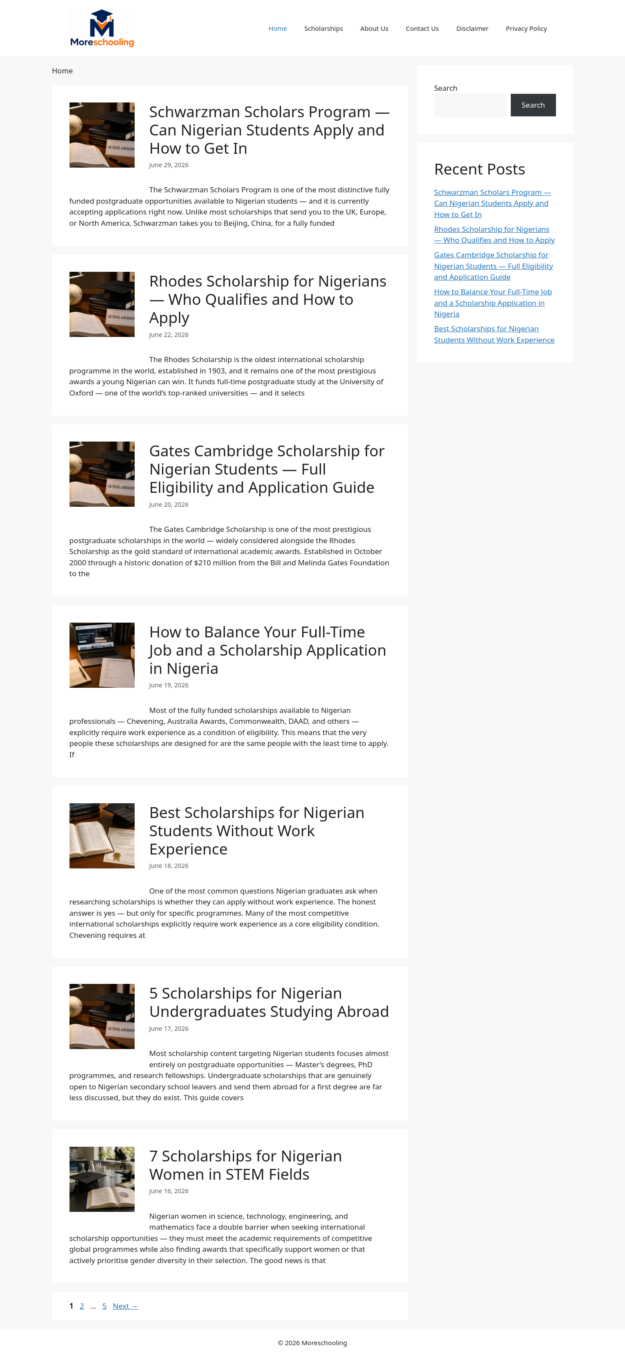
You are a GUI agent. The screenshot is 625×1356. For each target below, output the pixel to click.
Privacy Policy (526, 28)
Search (446, 88)
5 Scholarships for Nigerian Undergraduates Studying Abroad (269, 1002)
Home (277, 28)
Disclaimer (472, 28)
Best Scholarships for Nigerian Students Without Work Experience (257, 830)
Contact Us (422, 28)
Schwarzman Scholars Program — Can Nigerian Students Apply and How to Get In (269, 129)
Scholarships (323, 28)
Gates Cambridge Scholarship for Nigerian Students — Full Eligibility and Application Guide (267, 468)
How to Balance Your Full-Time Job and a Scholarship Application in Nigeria (268, 649)
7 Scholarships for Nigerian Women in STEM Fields (245, 1164)
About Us (374, 28)
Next (126, 1306)
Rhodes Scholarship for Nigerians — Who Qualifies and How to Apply (268, 299)
